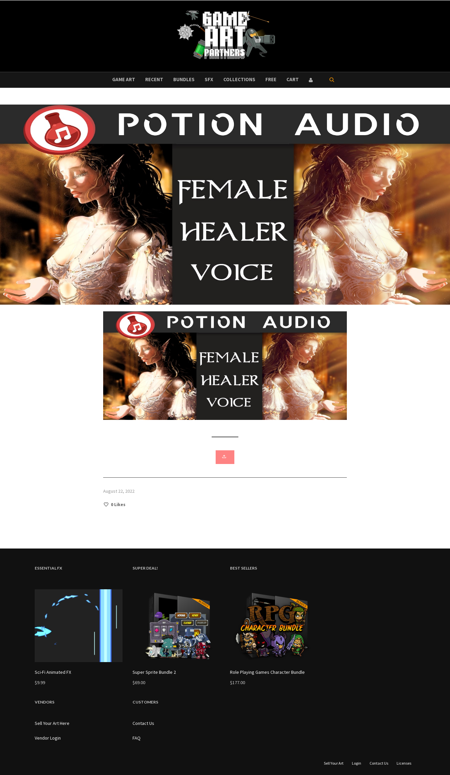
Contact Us (143, 723)
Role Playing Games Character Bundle (267, 672)
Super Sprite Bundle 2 (154, 672)
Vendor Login (48, 738)
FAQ (137, 738)
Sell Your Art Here (52, 723)
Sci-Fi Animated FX (53, 672)
